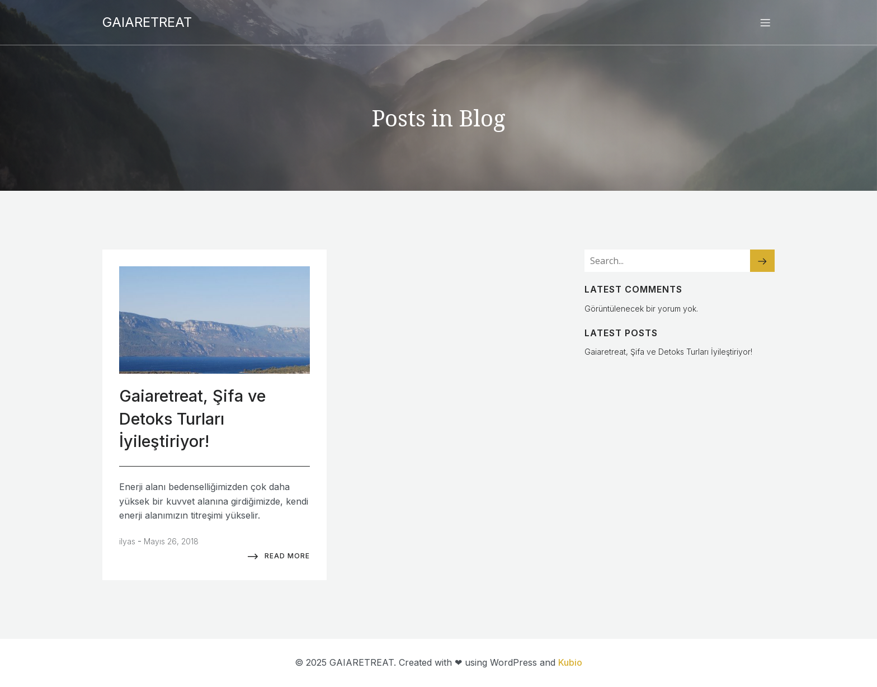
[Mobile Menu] (765, 22)
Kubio (570, 662)
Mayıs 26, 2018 (171, 541)
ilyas (127, 541)
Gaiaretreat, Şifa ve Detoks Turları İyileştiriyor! (668, 351)
